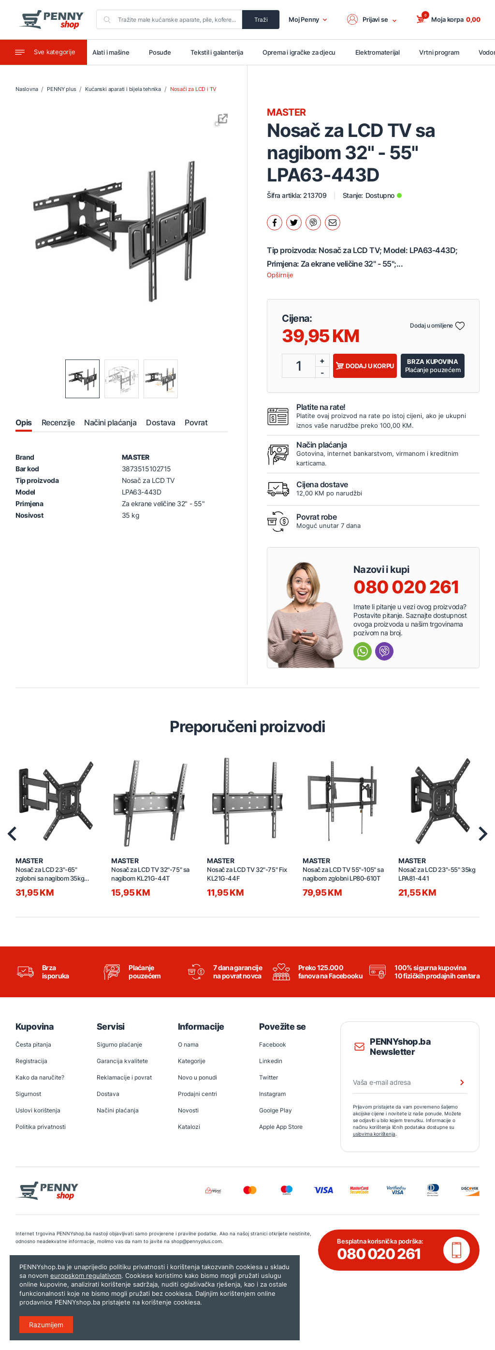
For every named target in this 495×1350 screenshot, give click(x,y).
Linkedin (270, 1061)
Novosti (188, 1110)
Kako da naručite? (39, 1077)
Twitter (268, 1077)
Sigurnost (28, 1094)
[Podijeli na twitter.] (294, 223)
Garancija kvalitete (122, 1061)
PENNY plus (61, 90)
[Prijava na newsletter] (456, 1083)
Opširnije (280, 275)
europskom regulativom (85, 1275)
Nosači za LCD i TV (193, 90)
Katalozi (189, 1127)
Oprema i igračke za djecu (303, 53)
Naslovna (26, 90)
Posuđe (165, 53)
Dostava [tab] (160, 423)
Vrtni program (443, 53)
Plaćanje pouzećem (433, 366)
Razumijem (46, 1324)
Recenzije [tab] (58, 423)
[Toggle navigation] (43, 52)
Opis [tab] (23, 423)
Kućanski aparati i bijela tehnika (122, 90)
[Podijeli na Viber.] (313, 223)
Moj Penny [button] (308, 20)
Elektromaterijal (381, 53)
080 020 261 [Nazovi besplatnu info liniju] (406, 587)
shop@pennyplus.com (175, 1242)
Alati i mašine (115, 53)
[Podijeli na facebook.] (274, 223)
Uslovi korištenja (37, 1110)
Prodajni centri (197, 1094)
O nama (188, 1045)
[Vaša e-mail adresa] (410, 1083)
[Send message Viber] (384, 652)
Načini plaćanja (118, 1110)
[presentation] (11, 834)
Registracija (31, 1061)
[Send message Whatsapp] (362, 652)
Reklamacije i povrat (124, 1077)
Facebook (272, 1045)
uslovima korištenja (374, 1134)
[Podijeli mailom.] (332, 223)
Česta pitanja (33, 1045)
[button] (373, 20)
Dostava (108, 1094)
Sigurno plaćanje (119, 1045)
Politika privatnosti (40, 1127)
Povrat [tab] (196, 423)
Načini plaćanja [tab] (110, 423)
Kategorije (191, 1061)
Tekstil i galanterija (221, 53)
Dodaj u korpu (365, 366)
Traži (261, 19)
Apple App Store (281, 1127)
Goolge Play (275, 1110)
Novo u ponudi (197, 1077)
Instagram (272, 1094)
